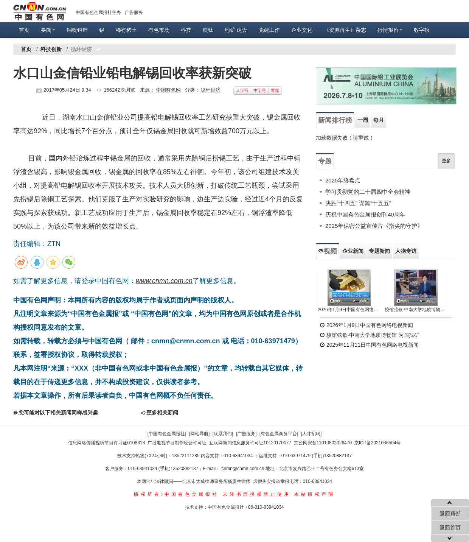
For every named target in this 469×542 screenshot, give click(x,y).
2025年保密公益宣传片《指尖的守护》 (374, 226)
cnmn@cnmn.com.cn (244, 468)
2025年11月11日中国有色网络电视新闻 (369, 345)
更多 (446, 161)
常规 (275, 90)
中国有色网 (168, 90)
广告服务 (134, 12)
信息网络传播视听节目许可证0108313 (106, 442)
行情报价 (389, 30)
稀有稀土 (126, 30)
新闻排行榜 (335, 120)
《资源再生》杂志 (345, 30)
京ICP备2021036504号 (377, 442)
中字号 (259, 90)
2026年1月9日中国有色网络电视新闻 (349, 309)
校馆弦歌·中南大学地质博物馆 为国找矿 (369, 335)
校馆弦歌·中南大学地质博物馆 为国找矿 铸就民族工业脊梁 (416, 309)
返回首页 (450, 528)
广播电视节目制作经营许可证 (177, 442)
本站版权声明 (314, 494)
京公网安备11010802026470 (323, 442)
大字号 (242, 90)
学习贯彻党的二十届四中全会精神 (367, 191)
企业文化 (301, 30)
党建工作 (269, 30)
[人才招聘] (311, 433)
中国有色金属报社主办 (98, 12)
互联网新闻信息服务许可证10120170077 (250, 442)
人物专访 (405, 251)
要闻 (48, 30)
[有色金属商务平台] (278, 433)
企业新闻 (352, 251)
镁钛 (208, 30)
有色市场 (158, 30)
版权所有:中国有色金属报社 (176, 494)
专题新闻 (379, 251)
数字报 (422, 30)
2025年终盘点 (342, 180)
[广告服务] (246, 433)
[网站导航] (199, 433)
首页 (24, 30)
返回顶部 (450, 514)
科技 (186, 30)
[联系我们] (223, 433)
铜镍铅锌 (77, 30)
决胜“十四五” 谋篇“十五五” (358, 203)
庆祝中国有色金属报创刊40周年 (365, 214)
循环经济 (211, 90)
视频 (327, 251)
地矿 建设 (236, 30)
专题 (325, 161)
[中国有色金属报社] (167, 433)
